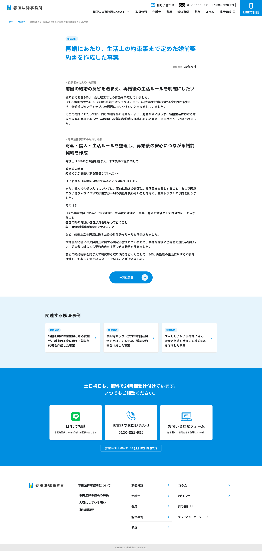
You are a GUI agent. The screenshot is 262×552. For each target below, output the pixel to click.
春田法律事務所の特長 (94, 496)
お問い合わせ (162, 5)
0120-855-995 (193, 5)
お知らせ (184, 496)
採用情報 (225, 11)
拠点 (197, 11)
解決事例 (183, 11)
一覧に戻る (126, 277)
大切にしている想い (92, 503)
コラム (209, 11)
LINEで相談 (251, 8)
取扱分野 (141, 11)
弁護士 (156, 11)
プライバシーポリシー (191, 517)
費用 (169, 11)
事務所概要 (86, 510)
